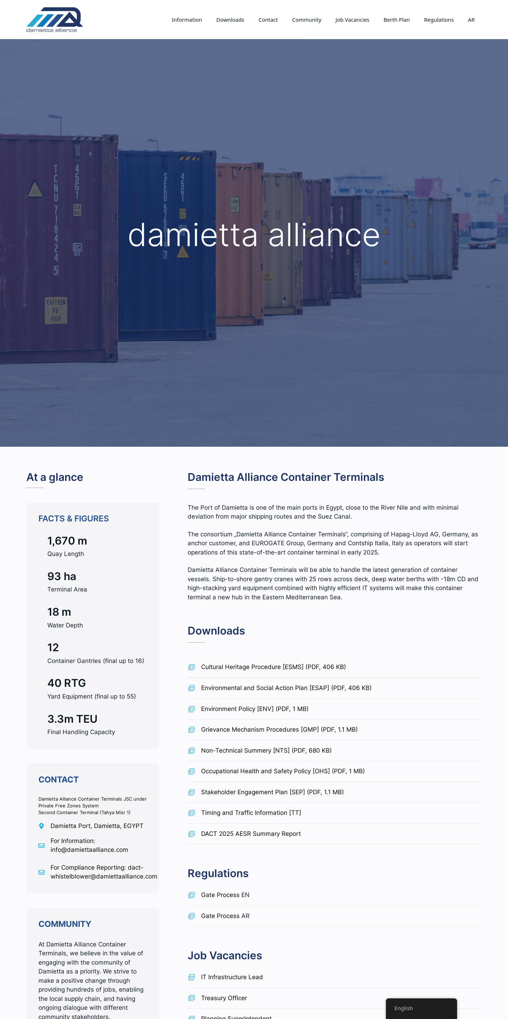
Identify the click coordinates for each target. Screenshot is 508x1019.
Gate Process (220, 894)
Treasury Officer (224, 998)
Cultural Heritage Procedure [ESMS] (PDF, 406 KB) (273, 666)
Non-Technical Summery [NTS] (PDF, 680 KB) (266, 750)
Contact (268, 19)
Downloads (230, 19)
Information (187, 19)
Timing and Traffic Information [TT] (251, 812)
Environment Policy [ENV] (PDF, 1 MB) (255, 708)
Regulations (439, 19)
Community (306, 19)
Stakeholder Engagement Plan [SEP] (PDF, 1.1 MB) (272, 792)
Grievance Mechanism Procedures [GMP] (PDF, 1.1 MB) (279, 729)
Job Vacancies (353, 19)
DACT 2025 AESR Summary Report (251, 833)
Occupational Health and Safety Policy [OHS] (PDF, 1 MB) (283, 771)
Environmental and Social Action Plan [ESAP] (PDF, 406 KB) (286, 687)
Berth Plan (397, 19)
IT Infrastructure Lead (232, 977)
